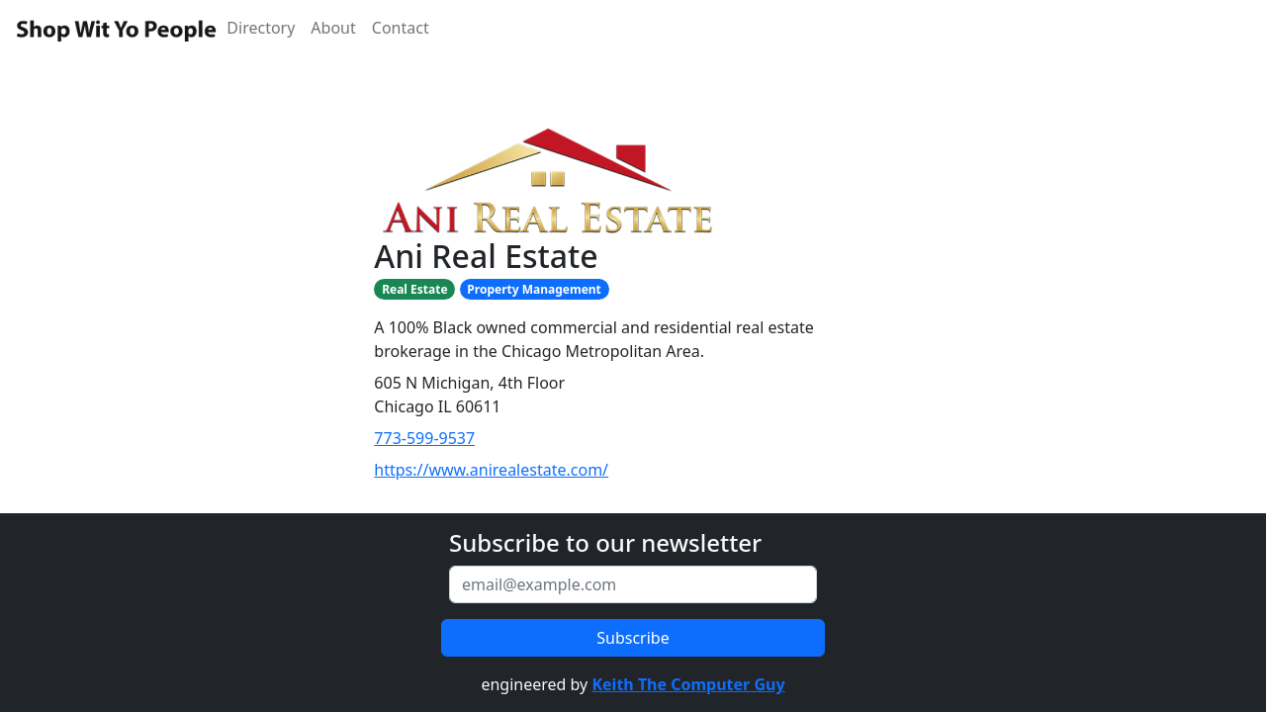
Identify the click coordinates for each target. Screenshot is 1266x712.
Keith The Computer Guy (687, 684)
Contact (400, 28)
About (333, 28)
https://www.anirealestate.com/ (491, 470)
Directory (260, 28)
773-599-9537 (424, 438)
